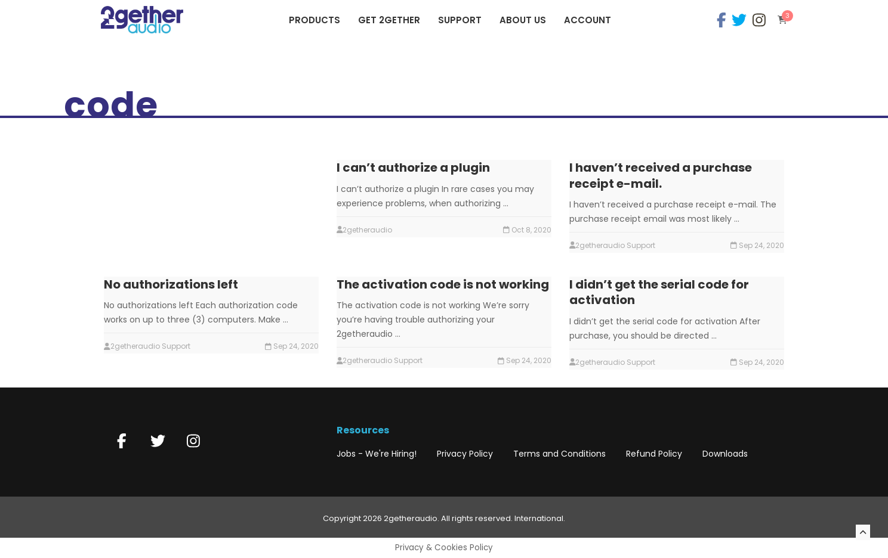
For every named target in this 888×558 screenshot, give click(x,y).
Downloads (725, 454)
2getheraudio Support (615, 245)
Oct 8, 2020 (531, 230)
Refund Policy (654, 454)
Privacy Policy (465, 454)
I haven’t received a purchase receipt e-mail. (660, 175)
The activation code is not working (443, 284)
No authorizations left (171, 284)
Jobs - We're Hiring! (377, 454)
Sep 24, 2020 (761, 245)
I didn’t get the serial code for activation (659, 292)
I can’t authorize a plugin (413, 167)
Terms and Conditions (559, 454)
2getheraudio (367, 230)
